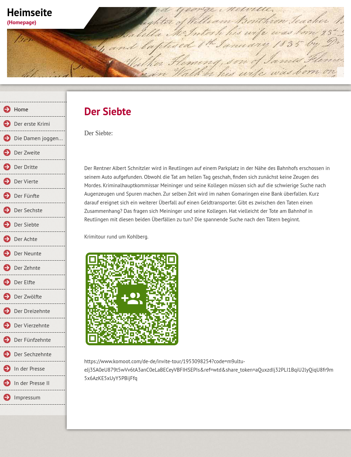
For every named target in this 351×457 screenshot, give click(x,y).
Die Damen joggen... (38, 138)
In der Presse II (31, 382)
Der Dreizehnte (32, 310)
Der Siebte (26, 224)
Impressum (27, 397)
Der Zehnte (27, 267)
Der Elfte (24, 282)
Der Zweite (27, 152)
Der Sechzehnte (33, 354)
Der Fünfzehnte (32, 339)
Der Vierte (26, 181)
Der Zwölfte (28, 296)
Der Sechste (28, 210)
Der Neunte (27, 253)
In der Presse (29, 368)
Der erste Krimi (32, 123)
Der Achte (25, 238)
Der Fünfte (26, 195)
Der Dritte (26, 166)
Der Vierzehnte (31, 325)
